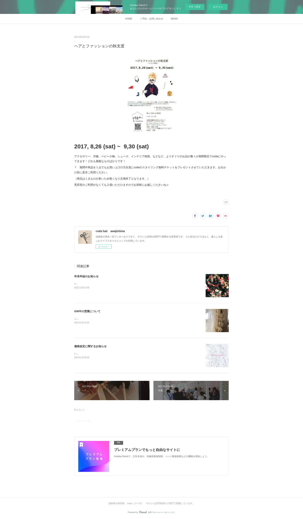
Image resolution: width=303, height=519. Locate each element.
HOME (128, 18)
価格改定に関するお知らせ (90, 346)
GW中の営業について (87, 311)
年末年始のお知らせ (86, 276)
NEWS (174, 18)
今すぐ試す (194, 6)
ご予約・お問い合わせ (151, 18)
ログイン (218, 6)
